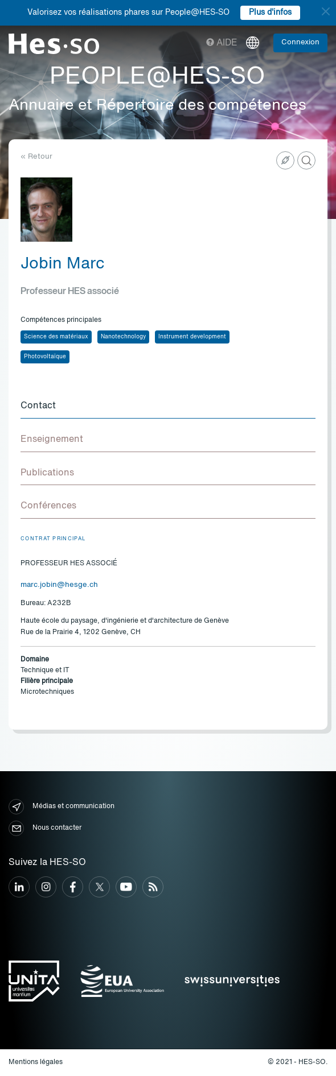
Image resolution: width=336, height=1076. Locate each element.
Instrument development (192, 337)
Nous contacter (45, 828)
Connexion (300, 42)
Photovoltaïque (45, 356)
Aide (221, 43)
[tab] (168, 407)
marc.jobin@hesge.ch (59, 585)
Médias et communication (61, 806)
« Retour (36, 156)
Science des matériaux (56, 337)
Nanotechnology (123, 337)
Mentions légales (36, 1062)
